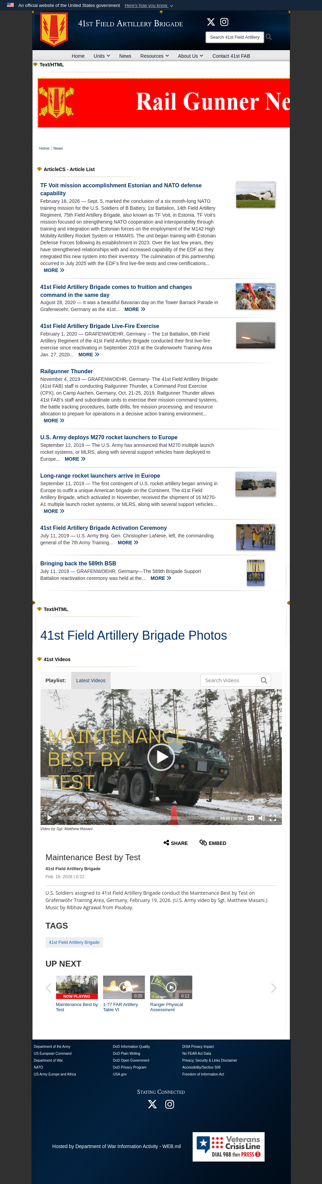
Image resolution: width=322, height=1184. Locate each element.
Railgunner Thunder (66, 371)
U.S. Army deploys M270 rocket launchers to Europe (109, 437)
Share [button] (176, 842)
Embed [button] (213, 842)
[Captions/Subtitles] (250, 818)
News (125, 56)
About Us (191, 56)
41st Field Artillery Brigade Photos (133, 635)
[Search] (234, 37)
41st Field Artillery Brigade (74, 942)
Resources (154, 56)
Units (102, 56)
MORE (54, 270)
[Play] (49, 818)
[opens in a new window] (224, 21)
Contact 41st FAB (231, 56)
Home (78, 56)
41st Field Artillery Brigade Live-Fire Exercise (99, 326)
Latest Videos (91, 680)
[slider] (136, 818)
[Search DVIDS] (234, 680)
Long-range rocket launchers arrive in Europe (100, 476)
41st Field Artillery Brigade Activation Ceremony (103, 528)
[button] (150, 5)
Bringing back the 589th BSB (78, 563)
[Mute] (261, 818)
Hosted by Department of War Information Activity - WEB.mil (116, 1146)
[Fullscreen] (272, 818)
